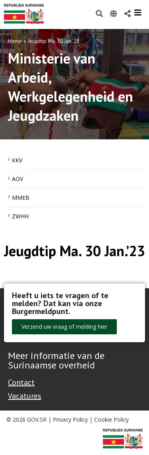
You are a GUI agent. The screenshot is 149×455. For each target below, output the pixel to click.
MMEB (20, 197)
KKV (17, 160)
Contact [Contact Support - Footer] (21, 382)
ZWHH (20, 216)
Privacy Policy (70, 419)
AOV (17, 179)
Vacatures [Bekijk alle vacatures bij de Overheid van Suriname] (24, 396)
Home (15, 40)
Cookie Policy (111, 419)
